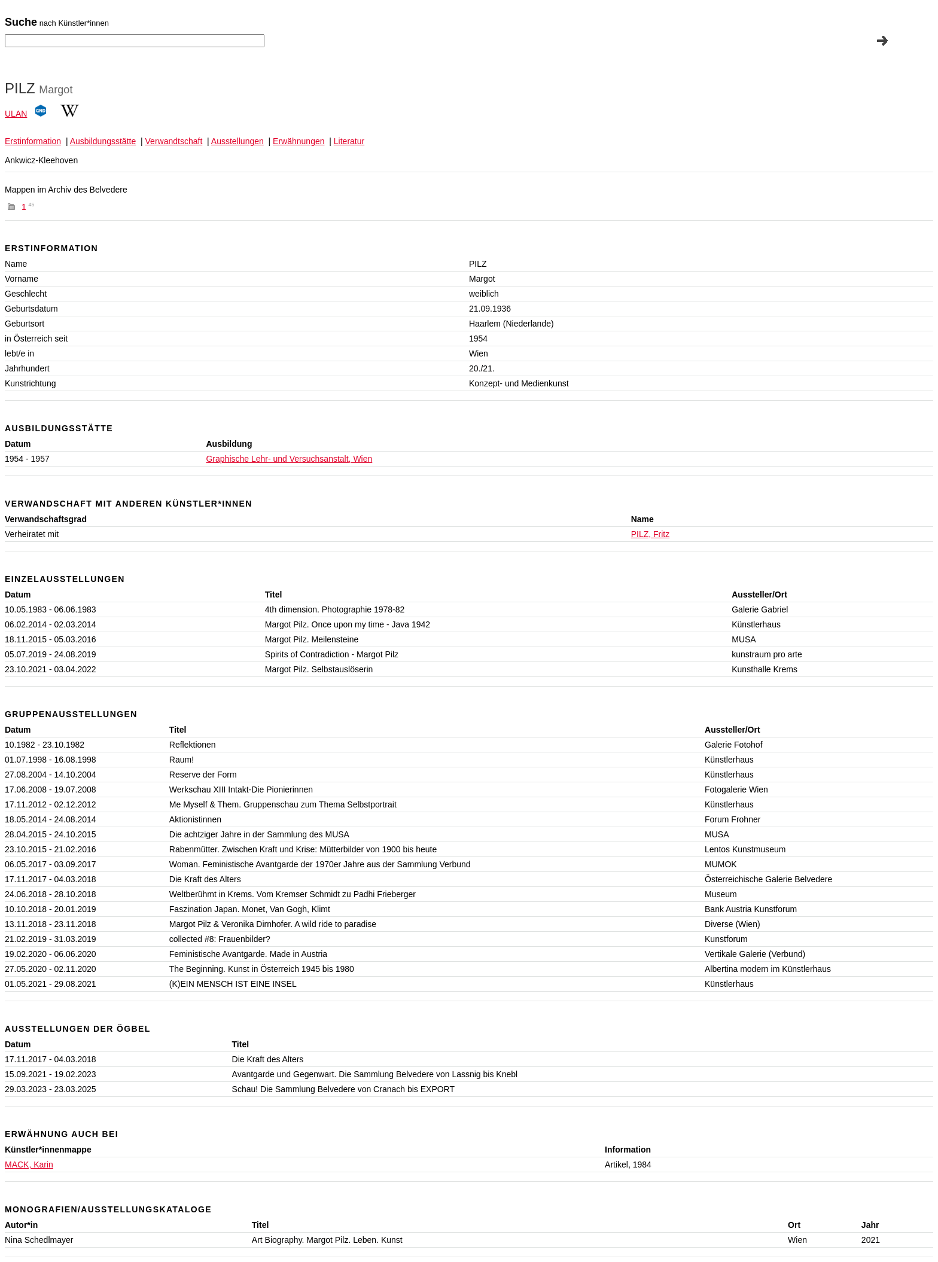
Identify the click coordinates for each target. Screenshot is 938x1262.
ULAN (16, 113)
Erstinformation (33, 141)
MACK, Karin (29, 1164)
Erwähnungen (298, 141)
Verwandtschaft (174, 141)
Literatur (349, 141)
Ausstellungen (237, 141)
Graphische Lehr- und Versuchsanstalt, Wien (289, 459)
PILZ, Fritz (650, 534)
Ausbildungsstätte (103, 141)
